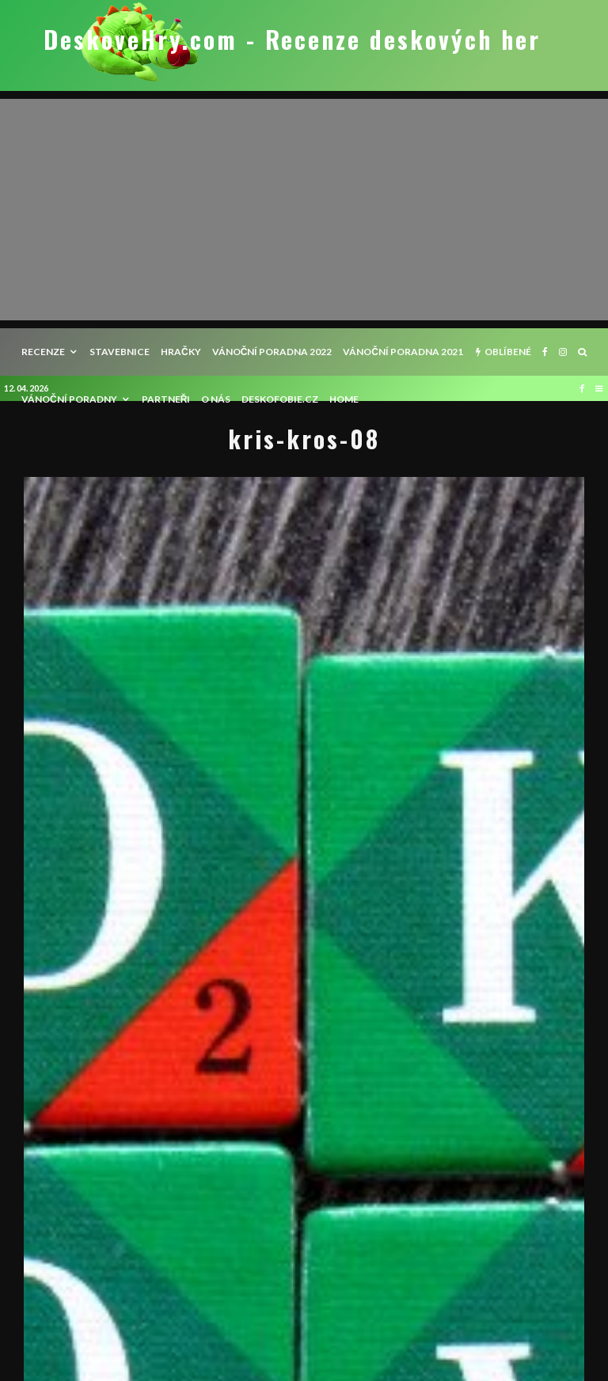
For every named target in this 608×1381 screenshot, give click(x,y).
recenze (43, 352)
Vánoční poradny (69, 399)
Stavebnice (119, 352)
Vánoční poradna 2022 (272, 352)
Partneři (166, 399)
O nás (215, 399)
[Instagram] (562, 352)
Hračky (181, 352)
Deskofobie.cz (279, 399)
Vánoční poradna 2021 (403, 352)
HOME (344, 399)
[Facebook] (545, 352)
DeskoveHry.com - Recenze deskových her (292, 39)
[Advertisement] (304, 209)
